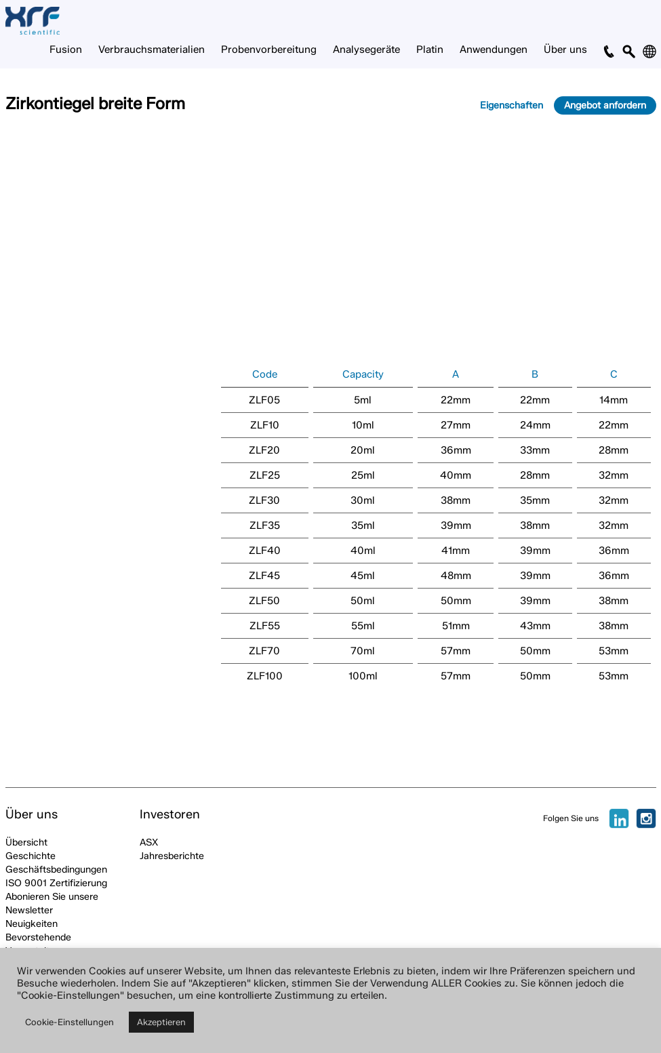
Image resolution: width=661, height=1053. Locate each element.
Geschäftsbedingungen (56, 869)
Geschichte (30, 856)
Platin (429, 49)
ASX (149, 842)
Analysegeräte (366, 49)
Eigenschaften (511, 105)
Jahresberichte (172, 856)
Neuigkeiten (31, 924)
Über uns (565, 49)
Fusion (65, 49)
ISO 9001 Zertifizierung (56, 883)
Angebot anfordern (605, 105)
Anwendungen (493, 49)
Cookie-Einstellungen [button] (69, 1021)
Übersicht (26, 842)
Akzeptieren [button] (161, 1021)
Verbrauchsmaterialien (151, 49)
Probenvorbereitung (269, 49)
